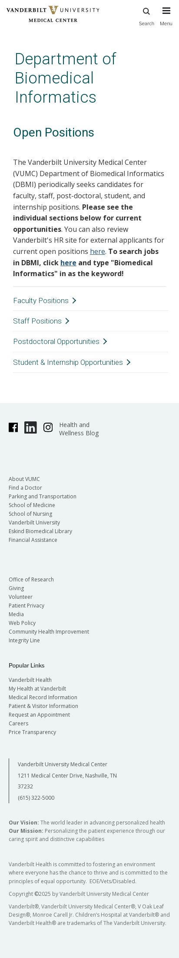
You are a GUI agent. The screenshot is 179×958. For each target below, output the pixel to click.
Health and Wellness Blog (79, 429)
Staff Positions (37, 321)
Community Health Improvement (49, 631)
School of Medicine (32, 505)
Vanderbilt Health (30, 680)
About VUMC (24, 479)
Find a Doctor (25, 487)
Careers (18, 723)
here (97, 251)
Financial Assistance (33, 540)
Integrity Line (24, 640)
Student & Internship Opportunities (68, 362)
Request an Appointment (39, 714)
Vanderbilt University (34, 522)
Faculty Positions (41, 300)
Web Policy (22, 623)
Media (16, 614)
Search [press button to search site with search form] (147, 15)
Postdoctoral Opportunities (56, 341)
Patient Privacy (26, 605)
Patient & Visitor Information (43, 706)
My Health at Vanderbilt (37, 688)
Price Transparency (32, 732)
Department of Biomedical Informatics (65, 78)
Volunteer (21, 597)
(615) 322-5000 (36, 797)
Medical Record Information (43, 697)
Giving (16, 588)
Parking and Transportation (42, 496)
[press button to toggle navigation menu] (166, 20)
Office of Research (31, 579)
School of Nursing (30, 513)
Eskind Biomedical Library (40, 531)
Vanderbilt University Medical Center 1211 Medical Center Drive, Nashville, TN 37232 (67, 775)
